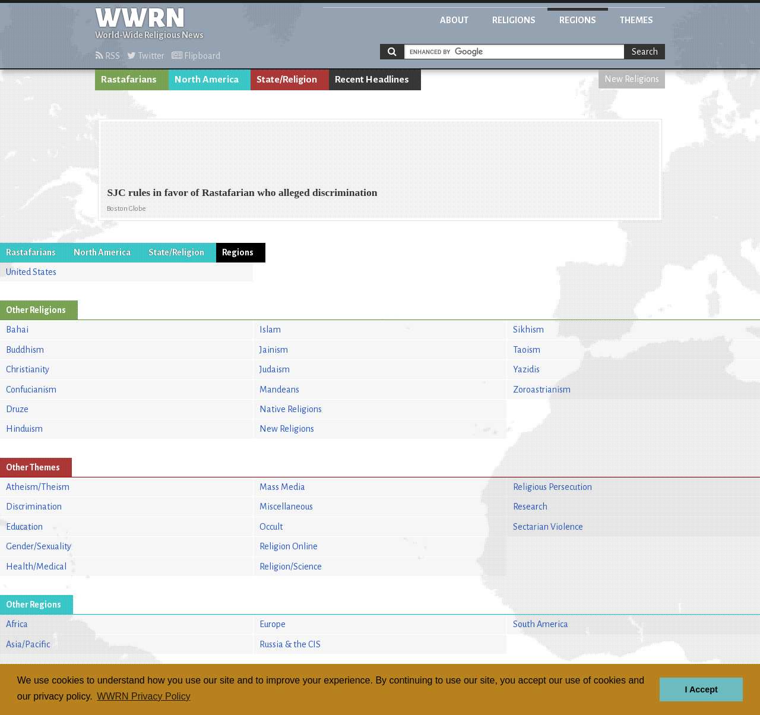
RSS (108, 56)
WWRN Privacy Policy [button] (143, 696)
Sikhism (528, 329)
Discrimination (34, 506)
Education (24, 526)
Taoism (526, 350)
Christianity (27, 369)
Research (530, 506)
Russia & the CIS (290, 644)
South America (540, 624)
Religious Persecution (552, 487)
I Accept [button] (701, 689)
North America (207, 79)
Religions (514, 20)
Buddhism (25, 350)
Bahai (17, 329)
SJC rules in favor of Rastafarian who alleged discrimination (242, 192)
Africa (17, 624)
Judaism (274, 369)
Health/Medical (36, 566)
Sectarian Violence (548, 526)
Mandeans (279, 389)
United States (31, 272)
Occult (271, 526)
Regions (577, 20)
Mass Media (282, 487)
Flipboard (196, 56)
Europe (272, 624)
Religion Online (288, 546)
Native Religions (290, 409)
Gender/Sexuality (38, 546)
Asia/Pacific (28, 644)
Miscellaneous (286, 506)
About (454, 20)
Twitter (145, 56)
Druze (17, 409)
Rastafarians (129, 79)
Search (645, 51)
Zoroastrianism (542, 389)
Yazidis (526, 369)
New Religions (631, 79)
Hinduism (24, 429)
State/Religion (286, 79)
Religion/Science (290, 566)
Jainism (273, 350)
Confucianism (31, 389)
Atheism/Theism (37, 487)
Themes (636, 20)
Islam (270, 329)
